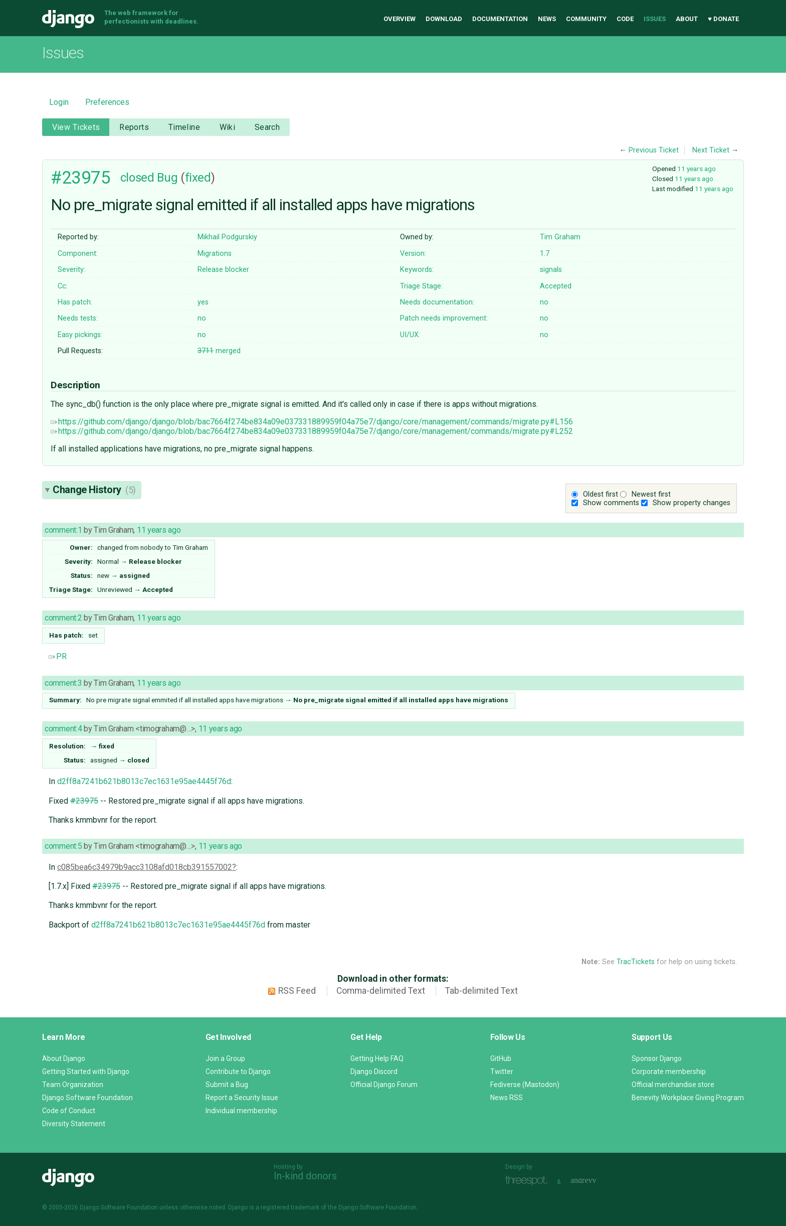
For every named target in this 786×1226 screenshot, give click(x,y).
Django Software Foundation (87, 1098)
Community (586, 19)
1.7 (544, 253)
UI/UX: (410, 335)
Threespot (528, 1180)
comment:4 (63, 728)
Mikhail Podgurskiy (227, 237)
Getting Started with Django (85, 1071)
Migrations (215, 253)
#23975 (80, 178)
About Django (63, 1058)
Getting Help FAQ (377, 1058)
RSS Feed (297, 991)
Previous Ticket (654, 150)
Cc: (63, 286)
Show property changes (691, 503)
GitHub (500, 1058)
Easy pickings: (80, 335)
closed (137, 178)
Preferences (107, 102)
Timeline (184, 127)
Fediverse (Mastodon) (524, 1085)
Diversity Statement (73, 1124)
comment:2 (63, 618)
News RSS (506, 1098)
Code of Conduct (68, 1111)
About (687, 19)
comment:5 (63, 846)
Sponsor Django (657, 1058)
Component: (78, 253)
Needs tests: (78, 318)
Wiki (228, 127)
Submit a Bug (227, 1085)
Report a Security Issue (242, 1098)
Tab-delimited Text (481, 991)
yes (203, 302)
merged (219, 351)
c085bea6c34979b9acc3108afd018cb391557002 (144, 867)
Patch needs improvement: (444, 318)
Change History (94, 490)
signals (551, 269)
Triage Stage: (421, 286)
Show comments (611, 503)
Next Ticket (710, 150)
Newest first (651, 494)
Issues (655, 19)
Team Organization (72, 1085)
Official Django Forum (384, 1085)
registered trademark (290, 1207)
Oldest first (600, 494)
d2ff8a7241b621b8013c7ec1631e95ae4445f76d (144, 781)
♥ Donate (723, 19)
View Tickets (76, 127)
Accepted (555, 286)
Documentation (500, 19)
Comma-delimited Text (380, 991)
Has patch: (75, 302)
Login (59, 102)
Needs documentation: (437, 302)
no (544, 302)
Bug (167, 178)
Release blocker (223, 269)
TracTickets (636, 962)
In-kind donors (305, 1176)
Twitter (501, 1071)
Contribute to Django (238, 1071)
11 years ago (696, 169)
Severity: (71, 269)
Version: (413, 253)
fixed (198, 178)
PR (58, 656)
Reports (134, 127)
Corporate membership (669, 1071)
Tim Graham (560, 237)
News (547, 19)
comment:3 (63, 683)
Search (267, 127)
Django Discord (374, 1071)
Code (625, 19)
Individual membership (241, 1111)
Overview (399, 19)
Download (444, 19)
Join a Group (225, 1058)
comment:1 (63, 530)
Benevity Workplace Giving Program (688, 1098)
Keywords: (417, 269)
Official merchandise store (673, 1085)
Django (68, 19)
